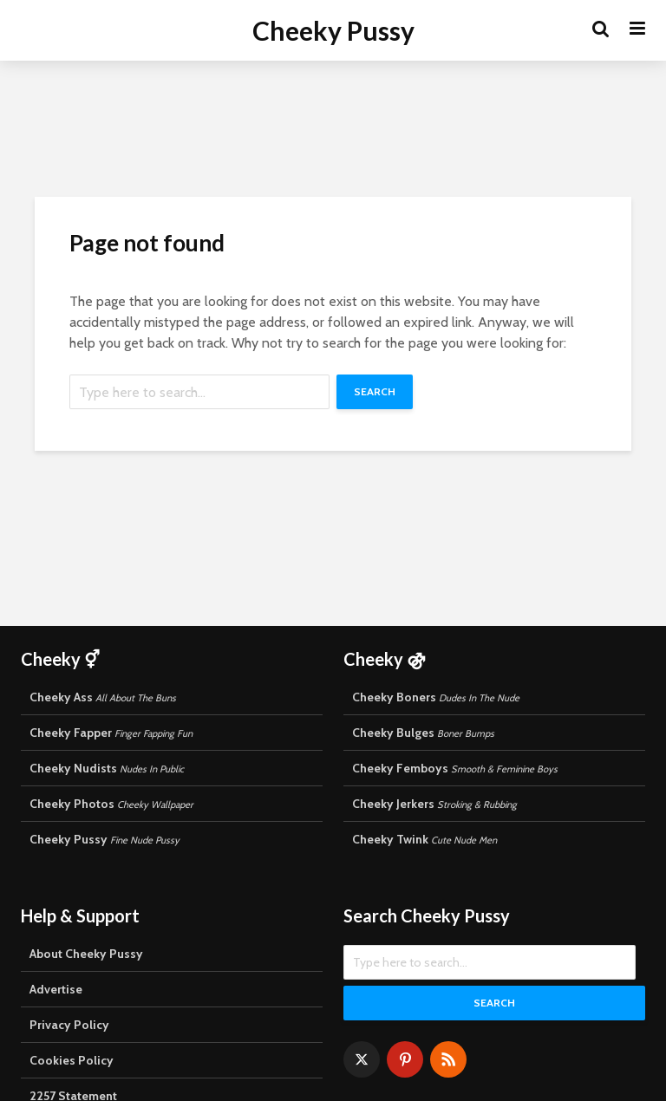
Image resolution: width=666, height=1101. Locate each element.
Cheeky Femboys (455, 768)
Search (374, 391)
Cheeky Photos (111, 803)
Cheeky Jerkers (434, 803)
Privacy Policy (69, 1025)
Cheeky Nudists (106, 768)
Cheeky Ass (102, 697)
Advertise (55, 989)
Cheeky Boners (435, 697)
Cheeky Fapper (111, 732)
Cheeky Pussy (333, 30)
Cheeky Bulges (423, 732)
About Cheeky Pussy (86, 953)
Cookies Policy (71, 1060)
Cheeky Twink (424, 839)
